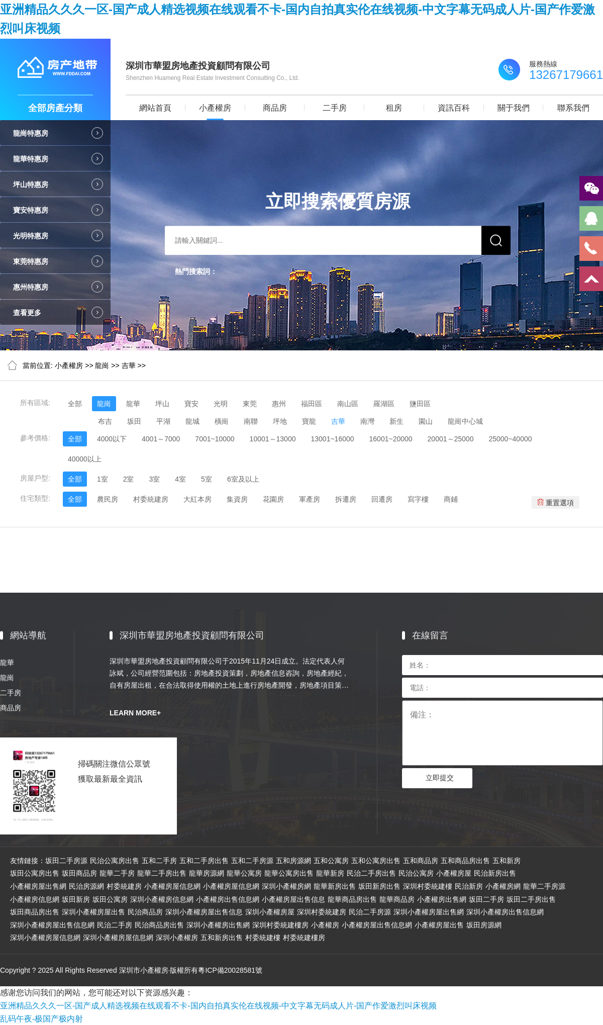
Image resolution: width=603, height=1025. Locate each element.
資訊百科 (454, 108)
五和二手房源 (252, 860)
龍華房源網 (206, 873)
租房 (394, 108)
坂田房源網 (483, 924)
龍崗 (102, 365)
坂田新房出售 (379, 886)
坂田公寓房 (110, 899)
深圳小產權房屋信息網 (45, 937)
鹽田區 (420, 404)
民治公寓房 (416, 873)
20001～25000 (451, 439)
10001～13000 (273, 439)
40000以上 (85, 459)
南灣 (367, 421)
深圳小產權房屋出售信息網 (52, 924)
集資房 (237, 499)
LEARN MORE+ (135, 713)
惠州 (279, 404)
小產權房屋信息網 (172, 886)
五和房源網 (293, 860)
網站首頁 (155, 108)
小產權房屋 (453, 873)
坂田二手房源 (66, 860)
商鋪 (451, 499)
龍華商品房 (397, 899)
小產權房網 (503, 886)
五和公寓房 (331, 860)
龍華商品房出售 (352, 899)
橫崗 (222, 421)
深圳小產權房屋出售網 (428, 911)
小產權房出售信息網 (227, 899)
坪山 (162, 404)
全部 (75, 404)
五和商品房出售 (465, 860)
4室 (180, 479)
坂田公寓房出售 (34, 873)
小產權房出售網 (441, 899)
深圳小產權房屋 (269, 911)
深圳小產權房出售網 (218, 924)
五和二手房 (159, 860)
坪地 (280, 421)
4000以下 (112, 439)
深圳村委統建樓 (427, 886)
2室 (128, 479)
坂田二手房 (486, 899)
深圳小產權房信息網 (161, 899)
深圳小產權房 (177, 937)
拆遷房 (345, 499)
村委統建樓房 (304, 937)
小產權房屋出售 (439, 924)
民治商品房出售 (159, 924)
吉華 (129, 365)
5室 (206, 479)
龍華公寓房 (244, 873)
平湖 (163, 421)
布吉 (105, 421)
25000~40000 (510, 439)
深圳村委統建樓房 (280, 924)
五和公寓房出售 (375, 860)
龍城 (192, 421)
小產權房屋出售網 (38, 886)
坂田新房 (76, 899)
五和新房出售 (221, 937)
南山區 (347, 404)
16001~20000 (391, 439)
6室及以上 (243, 479)
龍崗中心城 (465, 421)
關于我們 (513, 108)
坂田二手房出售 (531, 899)
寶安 (191, 404)
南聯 (251, 421)
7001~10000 (214, 439)
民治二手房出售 (371, 873)
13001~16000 (332, 439)
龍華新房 (330, 873)
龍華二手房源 (544, 886)
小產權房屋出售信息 (293, 899)
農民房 (107, 499)
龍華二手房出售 (161, 873)
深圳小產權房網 (286, 886)
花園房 (273, 499)
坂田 (134, 421)
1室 (102, 479)
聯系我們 (573, 108)
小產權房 (215, 108)
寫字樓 (418, 499)
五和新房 (506, 860)
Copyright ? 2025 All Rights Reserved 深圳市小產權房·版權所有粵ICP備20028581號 (131, 970)
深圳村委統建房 (321, 911)
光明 (221, 404)
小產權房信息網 (34, 899)
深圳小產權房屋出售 (93, 911)
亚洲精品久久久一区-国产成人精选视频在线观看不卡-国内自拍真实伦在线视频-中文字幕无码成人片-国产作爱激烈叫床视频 (218, 1005)
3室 (154, 479)
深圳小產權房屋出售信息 (204, 911)
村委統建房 (150, 499)
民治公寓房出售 (114, 860)
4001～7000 (161, 439)
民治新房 (469, 886)
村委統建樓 (262, 937)
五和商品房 (420, 860)
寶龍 (309, 421)
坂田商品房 (79, 873)
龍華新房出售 (335, 886)
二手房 (335, 108)
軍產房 (309, 499)
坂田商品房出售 (34, 911)
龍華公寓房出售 (289, 873)
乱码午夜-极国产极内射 (41, 1018)
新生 (396, 421)
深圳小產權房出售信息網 (505, 911)
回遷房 (381, 499)
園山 (426, 421)
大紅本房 (197, 499)
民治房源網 (86, 886)
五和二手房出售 (204, 860)
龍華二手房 (117, 873)
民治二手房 (114, 924)
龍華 (133, 404)
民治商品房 (145, 911)
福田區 (311, 404)
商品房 (275, 108)
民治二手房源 (370, 911)
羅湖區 (383, 404)
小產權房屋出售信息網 (377, 924)
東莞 (250, 404)
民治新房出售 (495, 873)
